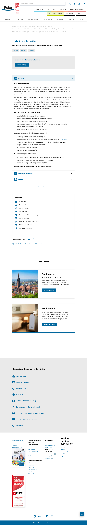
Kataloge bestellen (17, 447)
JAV (48, 9)
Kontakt (81, 19)
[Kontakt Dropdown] (70, 3)
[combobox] (42, 4)
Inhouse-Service (33, 19)
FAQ (62, 456)
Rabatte (17, 394)
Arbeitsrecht (64, 139)
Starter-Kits (19, 376)
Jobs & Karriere (65, 454)
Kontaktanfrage (40, 244)
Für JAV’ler (31, 465)
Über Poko (80, 13)
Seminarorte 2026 (33, 451)
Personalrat (62, 9)
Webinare (20, 19)
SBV (54, 9)
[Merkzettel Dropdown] (74, 3)
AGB (34, 523)
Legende (31, 50)
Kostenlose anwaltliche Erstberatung (29, 413)
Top (82, 514)
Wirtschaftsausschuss (77, 9)
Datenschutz (50, 523)
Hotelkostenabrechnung (24, 401)
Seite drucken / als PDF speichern (22, 244)
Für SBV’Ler (31, 467)
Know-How (60, 19)
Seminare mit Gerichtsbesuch (26, 407)
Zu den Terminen (43, 187)
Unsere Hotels (48, 447)
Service (71, 19)
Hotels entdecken (49, 324)
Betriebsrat (39, 9)
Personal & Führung (55, 13)
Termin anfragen (22, 65)
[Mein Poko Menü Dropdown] (79, 3)
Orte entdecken (49, 290)
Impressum (41, 523)
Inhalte (15, 50)
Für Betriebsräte (32, 463)
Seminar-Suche (16, 443)
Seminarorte (70, 13)
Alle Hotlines (64, 447)
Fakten (23, 50)
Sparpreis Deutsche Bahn (24, 419)
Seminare (8, 19)
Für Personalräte (32, 469)
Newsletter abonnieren (67, 451)
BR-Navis (17, 425)
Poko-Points (19, 388)
